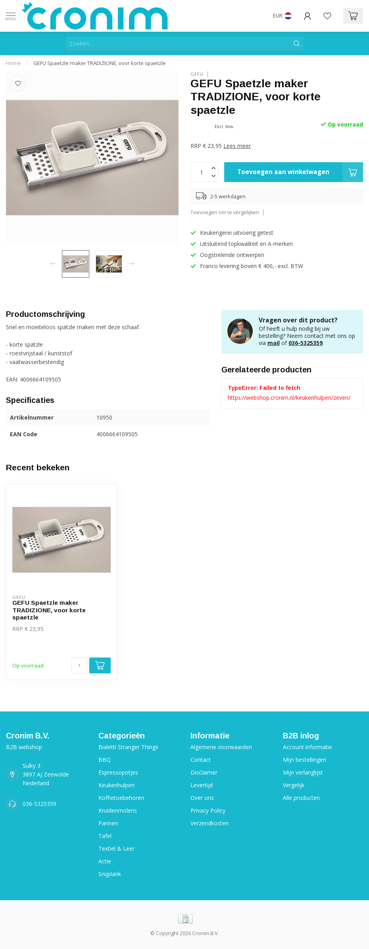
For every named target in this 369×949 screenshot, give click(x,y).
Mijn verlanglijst (303, 772)
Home (13, 63)
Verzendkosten (209, 823)
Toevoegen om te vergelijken (224, 212)
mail (273, 343)
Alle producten (301, 797)
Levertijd (201, 785)
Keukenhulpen (116, 785)
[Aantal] (79, 665)
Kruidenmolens (117, 810)
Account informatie (307, 747)
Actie (104, 861)
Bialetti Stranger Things (128, 747)
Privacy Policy (207, 810)
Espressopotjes (118, 772)
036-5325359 (305, 343)
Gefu (197, 74)
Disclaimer (203, 772)
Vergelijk (293, 785)
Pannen (108, 823)
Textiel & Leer (116, 848)
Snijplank (109, 874)
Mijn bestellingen (304, 759)
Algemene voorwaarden (221, 747)
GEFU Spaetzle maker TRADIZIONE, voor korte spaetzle (99, 63)
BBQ (104, 759)
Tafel (104, 836)
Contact (200, 759)
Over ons (202, 797)
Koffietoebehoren (121, 797)
